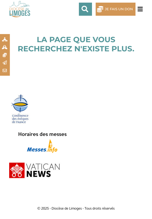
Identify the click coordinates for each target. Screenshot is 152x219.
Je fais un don (119, 9)
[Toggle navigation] (139, 9)
